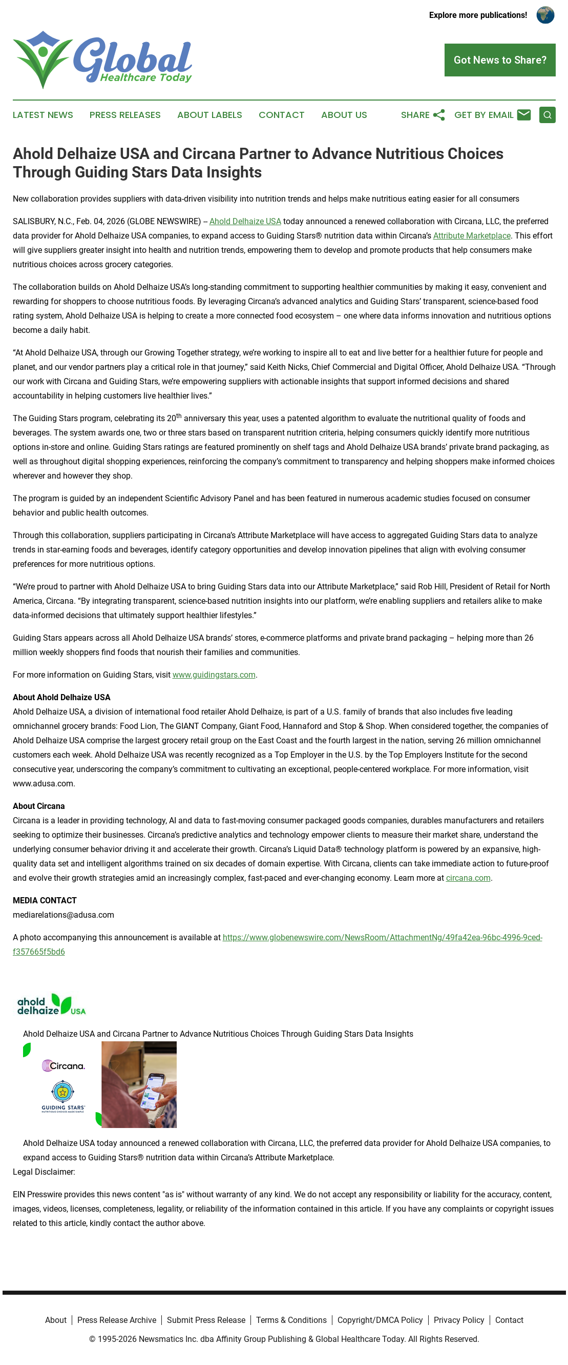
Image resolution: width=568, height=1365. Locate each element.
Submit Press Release (206, 1320)
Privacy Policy (459, 1320)
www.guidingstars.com (214, 675)
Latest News (43, 115)
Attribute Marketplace (472, 236)
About (56, 1320)
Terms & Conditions (291, 1320)
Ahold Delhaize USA (245, 221)
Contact (282, 115)
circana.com (468, 878)
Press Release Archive (116, 1320)
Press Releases (125, 115)
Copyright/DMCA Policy (380, 1320)
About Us (344, 115)
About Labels (209, 115)
